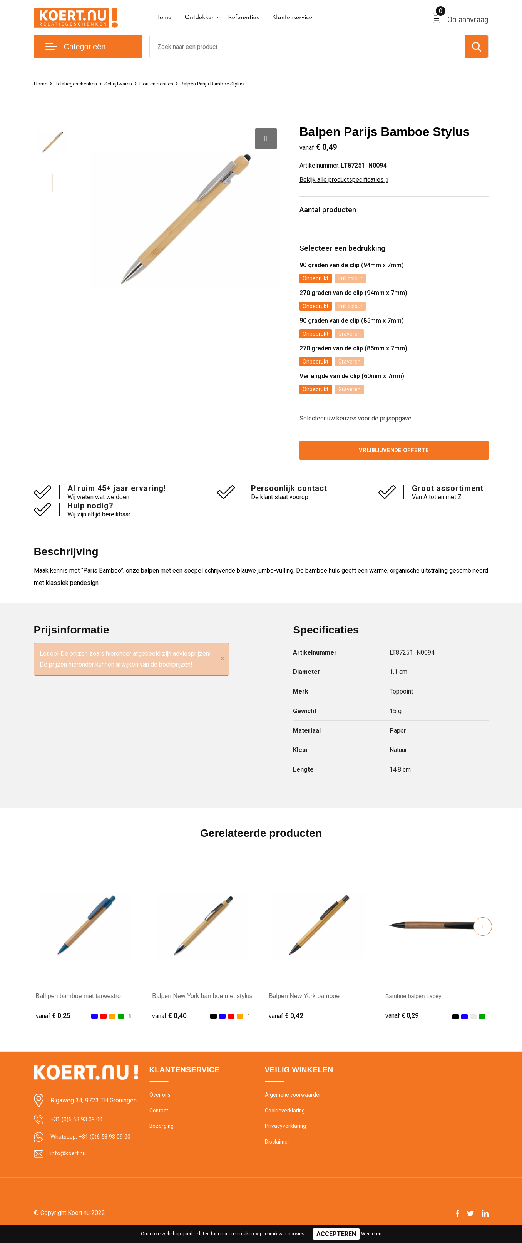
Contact (159, 1118)
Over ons (160, 1102)
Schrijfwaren (127, 83)
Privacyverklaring (286, 1135)
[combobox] (307, 46)
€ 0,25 (53, 1022)
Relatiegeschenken (80, 83)
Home (163, 18)
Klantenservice (292, 18)
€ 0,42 (286, 1022)
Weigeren (371, 1233)
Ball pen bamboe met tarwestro (78, 1003)
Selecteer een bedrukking (347, 251)
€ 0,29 (402, 1022)
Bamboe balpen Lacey (416, 1003)
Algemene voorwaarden (295, 1102)
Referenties (243, 18)
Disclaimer (278, 1151)
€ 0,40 (169, 1022)
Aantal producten (332, 211)
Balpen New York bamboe (304, 1003)
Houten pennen (169, 83)
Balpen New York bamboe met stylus (202, 1003)
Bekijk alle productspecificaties (343, 179)
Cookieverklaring (285, 1118)
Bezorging (162, 1135)
